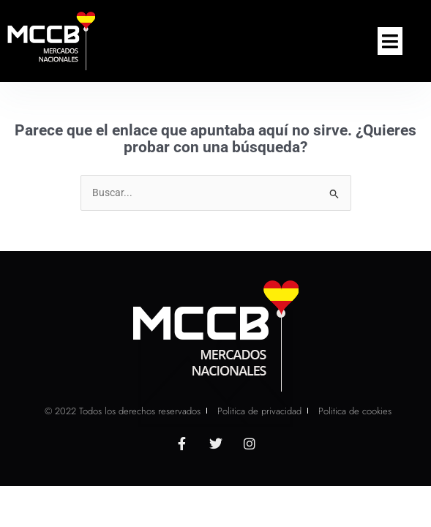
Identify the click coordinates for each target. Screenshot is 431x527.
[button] (390, 41)
